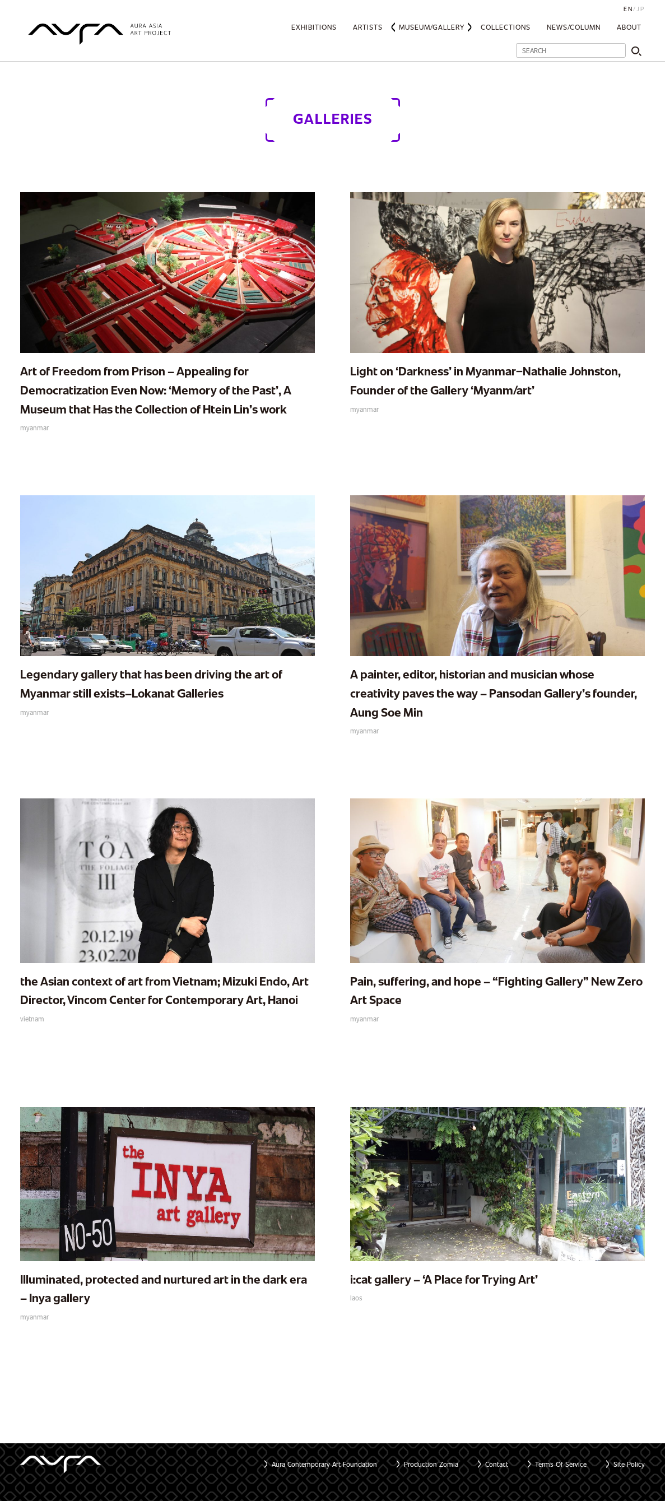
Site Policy (629, 1464)
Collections (506, 27)
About (629, 27)
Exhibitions (314, 27)
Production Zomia (431, 1464)
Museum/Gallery (431, 27)
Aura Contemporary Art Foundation (324, 1464)
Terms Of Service (561, 1464)
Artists (368, 27)
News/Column (574, 27)
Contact (496, 1464)
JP (640, 8)
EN (628, 8)
